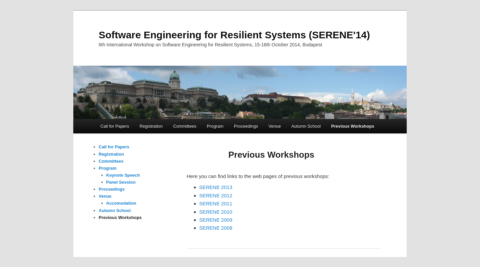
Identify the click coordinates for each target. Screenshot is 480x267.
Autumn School (306, 126)
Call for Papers (114, 126)
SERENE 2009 (215, 220)
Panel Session (121, 182)
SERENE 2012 (215, 195)
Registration (151, 126)
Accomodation (121, 203)
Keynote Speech (123, 175)
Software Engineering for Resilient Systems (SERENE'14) (234, 34)
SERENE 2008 (215, 228)
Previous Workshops (352, 126)
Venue (275, 126)
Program (215, 126)
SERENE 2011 (215, 203)
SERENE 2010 (215, 212)
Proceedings (246, 126)
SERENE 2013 (215, 187)
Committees (184, 126)
